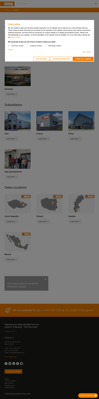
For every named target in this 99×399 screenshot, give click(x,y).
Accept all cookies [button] (83, 59)
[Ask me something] (95, 395)
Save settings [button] (41, 59)
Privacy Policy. (16, 37)
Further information (61, 59)
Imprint (10, 49)
